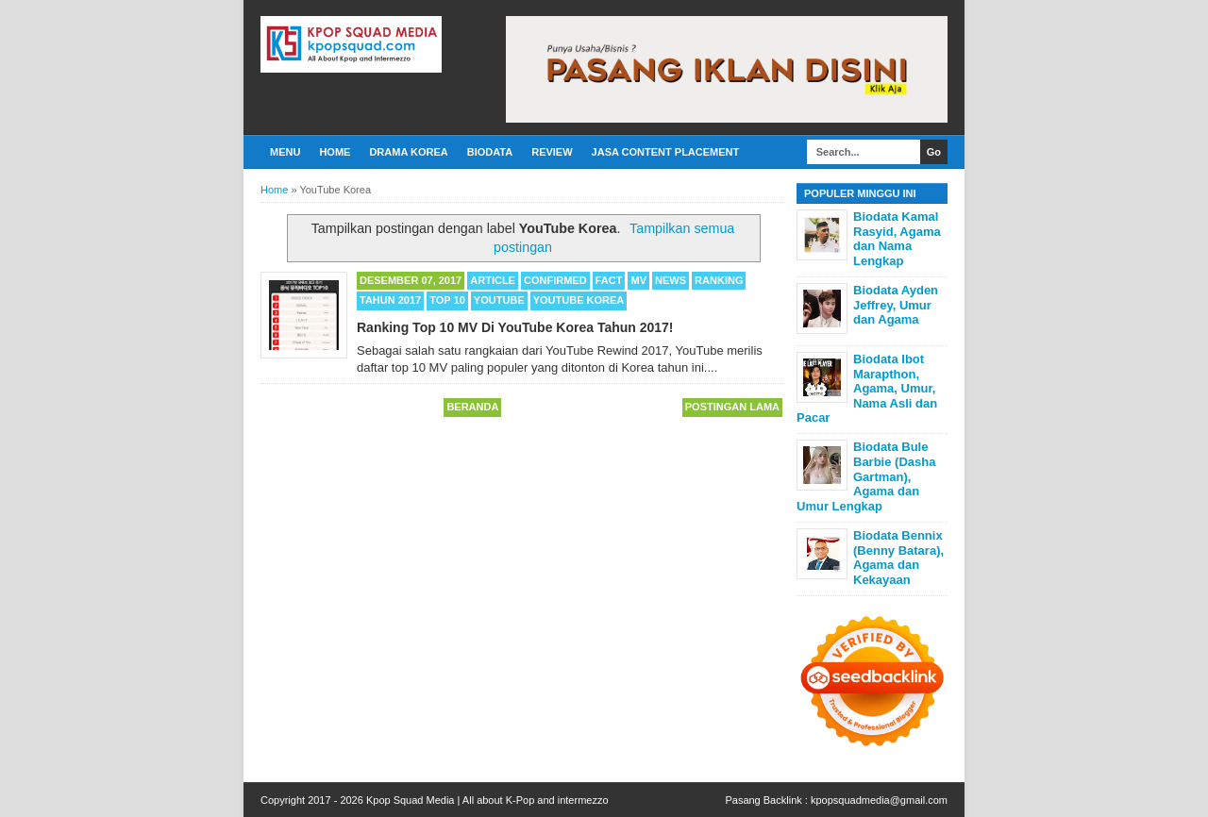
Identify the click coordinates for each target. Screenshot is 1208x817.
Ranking (719, 280)
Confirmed (555, 280)
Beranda (472, 406)
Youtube (499, 300)
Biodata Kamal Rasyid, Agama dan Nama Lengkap (897, 238)
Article (492, 280)
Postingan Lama (732, 406)
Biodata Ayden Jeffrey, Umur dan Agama (895, 304)
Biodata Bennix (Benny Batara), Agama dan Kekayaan (898, 557)
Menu (285, 152)
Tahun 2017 (390, 300)
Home (334, 152)
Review (551, 152)
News (670, 280)
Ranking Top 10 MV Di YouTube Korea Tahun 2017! (515, 327)
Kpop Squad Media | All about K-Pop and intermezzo (487, 800)
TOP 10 (447, 300)
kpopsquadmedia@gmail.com (879, 800)
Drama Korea (408, 152)
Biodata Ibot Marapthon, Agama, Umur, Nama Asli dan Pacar (867, 388)
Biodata (489, 152)
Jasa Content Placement (666, 152)
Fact (609, 280)
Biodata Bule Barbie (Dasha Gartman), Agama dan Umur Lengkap (866, 476)
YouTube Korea (579, 300)
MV (638, 280)
